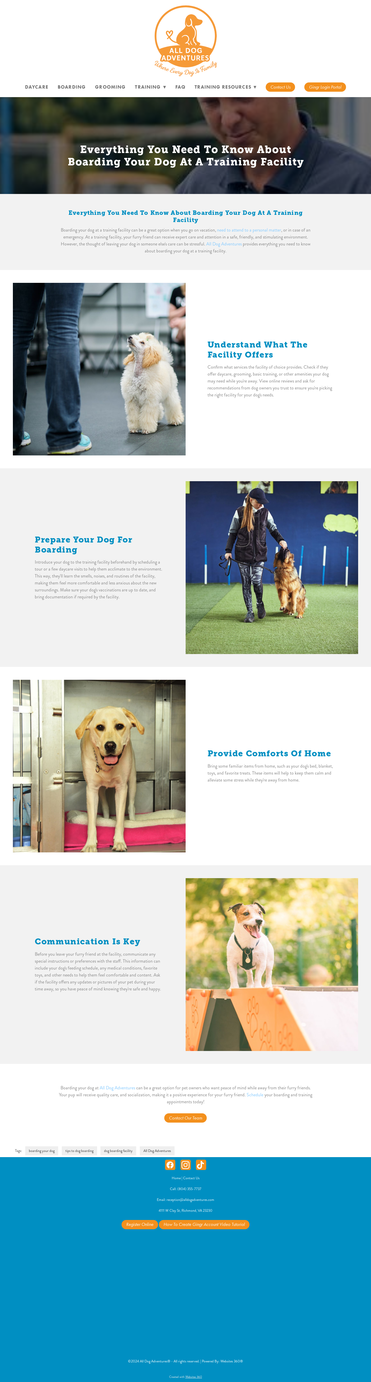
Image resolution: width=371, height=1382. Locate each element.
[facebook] (170, 1165)
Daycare (36, 87)
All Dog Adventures (224, 244)
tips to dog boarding (79, 1150)
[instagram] (185, 1165)
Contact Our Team (185, 1118)
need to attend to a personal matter (249, 230)
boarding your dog (42, 1150)
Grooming (110, 87)
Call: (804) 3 (179, 1188)
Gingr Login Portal (325, 87)
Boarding (72, 87)
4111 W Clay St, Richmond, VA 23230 (185, 1210)
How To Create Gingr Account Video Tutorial (204, 1224)
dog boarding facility (118, 1150)
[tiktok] (201, 1165)
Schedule (255, 1094)
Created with (185, 1377)
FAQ (180, 87)
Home (177, 1178)
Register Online (139, 1224)
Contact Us (280, 87)
